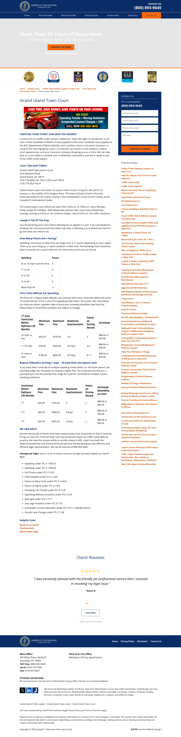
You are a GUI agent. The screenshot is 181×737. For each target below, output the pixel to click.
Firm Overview (45, 15)
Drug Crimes (127, 298)
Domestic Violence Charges (134, 313)
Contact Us (151, 15)
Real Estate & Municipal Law (135, 413)
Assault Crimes (128, 309)
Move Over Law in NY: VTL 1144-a (137, 239)
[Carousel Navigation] (90, 603)
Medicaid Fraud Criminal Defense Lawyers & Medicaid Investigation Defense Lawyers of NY (137, 331)
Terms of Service (93, 710)
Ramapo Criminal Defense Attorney (138, 387)
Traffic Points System (131, 186)
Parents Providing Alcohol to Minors (139, 400)
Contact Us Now (61, 47)
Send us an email (29, 524)
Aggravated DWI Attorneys (134, 287)
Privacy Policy (127, 641)
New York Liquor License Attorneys (138, 464)
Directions (132, 15)
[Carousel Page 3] (94, 603)
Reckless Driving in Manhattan (136, 383)
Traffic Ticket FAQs (130, 182)
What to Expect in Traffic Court (136, 250)
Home (27, 15)
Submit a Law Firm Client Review (91, 622)
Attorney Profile (68, 15)
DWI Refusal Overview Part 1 (135, 283)
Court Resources (129, 205)
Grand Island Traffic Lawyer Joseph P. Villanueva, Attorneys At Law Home (38, 6)
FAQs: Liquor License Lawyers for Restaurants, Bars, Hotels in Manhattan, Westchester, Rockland (138, 457)
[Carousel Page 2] (90, 603)
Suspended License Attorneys (135, 197)
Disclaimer (142, 641)
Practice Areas (91, 15)
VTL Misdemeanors (130, 201)
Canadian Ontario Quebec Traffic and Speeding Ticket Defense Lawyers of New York (139, 225)
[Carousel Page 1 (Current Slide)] (87, 603)
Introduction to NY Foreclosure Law (138, 416)
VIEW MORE (91, 613)
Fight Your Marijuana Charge (135, 351)
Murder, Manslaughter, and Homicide (139, 317)
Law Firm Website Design (146, 729)
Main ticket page (29, 531)
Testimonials (113, 15)
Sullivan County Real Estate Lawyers (139, 441)
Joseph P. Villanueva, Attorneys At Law (54, 729)
